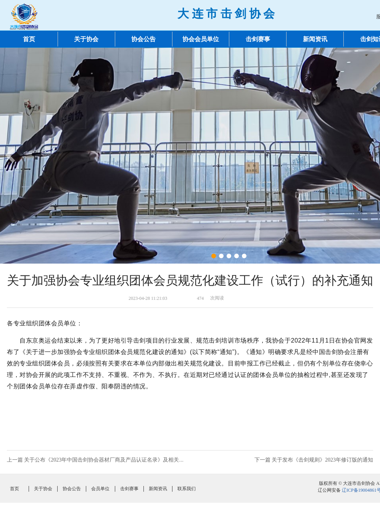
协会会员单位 (200, 39)
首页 (29, 39)
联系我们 (186, 488)
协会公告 (143, 39)
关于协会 (86, 39)
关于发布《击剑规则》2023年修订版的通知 (322, 460)
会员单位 (100, 488)
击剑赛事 (258, 39)
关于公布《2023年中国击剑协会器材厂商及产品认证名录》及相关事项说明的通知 (120, 460)
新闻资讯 (315, 39)
